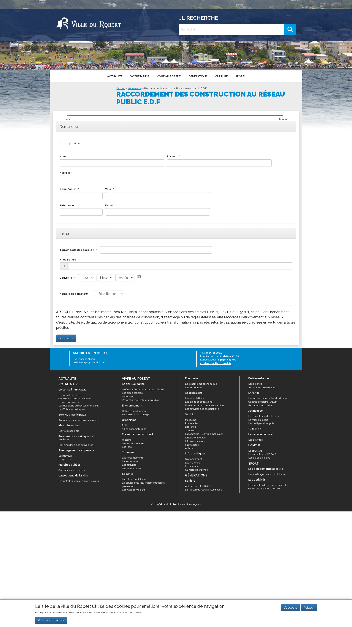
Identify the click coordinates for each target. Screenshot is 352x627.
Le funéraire (192, 466)
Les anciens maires (133, 443)
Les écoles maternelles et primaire (267, 398)
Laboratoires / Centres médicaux (204, 433)
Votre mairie (139, 76)
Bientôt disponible (69, 430)
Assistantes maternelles (262, 387)
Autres (189, 448)
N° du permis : (69, 259)
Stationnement (193, 458)
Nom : (64, 156)
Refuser (308, 607)
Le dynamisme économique (201, 383)
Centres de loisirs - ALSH (262, 401)
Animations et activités (198, 486)
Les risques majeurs (133, 489)
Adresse (66, 172)
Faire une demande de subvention (204, 405)
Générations (197, 76)
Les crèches (255, 383)
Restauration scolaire (260, 405)
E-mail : (110, 205)
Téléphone (67, 205)
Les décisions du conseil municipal (78, 405)
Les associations (194, 398)
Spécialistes (192, 444)
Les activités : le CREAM (262, 454)
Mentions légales (191, 504)
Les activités (129, 464)
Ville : (109, 188)
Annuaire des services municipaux (78, 420)
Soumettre (66, 338)
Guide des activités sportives (264, 488)
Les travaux (65, 455)
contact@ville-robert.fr (215, 363)
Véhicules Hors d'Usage (135, 414)
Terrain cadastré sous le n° (78, 249)
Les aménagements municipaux (266, 474)
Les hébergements (132, 457)
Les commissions (69, 402)
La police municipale (134, 479)
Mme (74, 143)
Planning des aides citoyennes (76, 444)
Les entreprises (194, 387)
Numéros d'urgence (196, 469)
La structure (255, 450)
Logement (128, 396)
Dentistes (190, 426)
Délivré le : (67, 277)
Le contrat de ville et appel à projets (79, 481)
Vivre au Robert (168, 76)
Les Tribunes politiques (72, 409)
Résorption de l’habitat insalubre (140, 400)
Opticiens (190, 430)
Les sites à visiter (132, 468)
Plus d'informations (51, 620)
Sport (239, 76)
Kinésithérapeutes (195, 437)
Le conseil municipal (70, 395)
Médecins (190, 419)
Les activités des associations (202, 408)
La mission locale (258, 419)
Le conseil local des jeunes (263, 416)
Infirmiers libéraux (195, 441)
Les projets (65, 459)
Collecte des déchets (134, 411)
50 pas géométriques (134, 428)
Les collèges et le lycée (261, 423)
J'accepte (290, 607)
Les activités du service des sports (267, 485)
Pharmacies (191, 423)
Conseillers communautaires (75, 398)
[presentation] (138, 276)
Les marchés (192, 462)
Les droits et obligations (198, 401)
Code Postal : (69, 188)
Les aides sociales (132, 392)
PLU (124, 425)
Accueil (121, 88)
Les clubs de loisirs (259, 457)
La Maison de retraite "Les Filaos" (204, 489)
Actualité (114, 76)
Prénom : (173, 156)
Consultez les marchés (72, 470)
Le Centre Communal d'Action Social (143, 389)
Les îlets (127, 446)
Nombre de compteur (74, 293)
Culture (221, 76)
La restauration (130, 461)
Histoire (126, 439)
